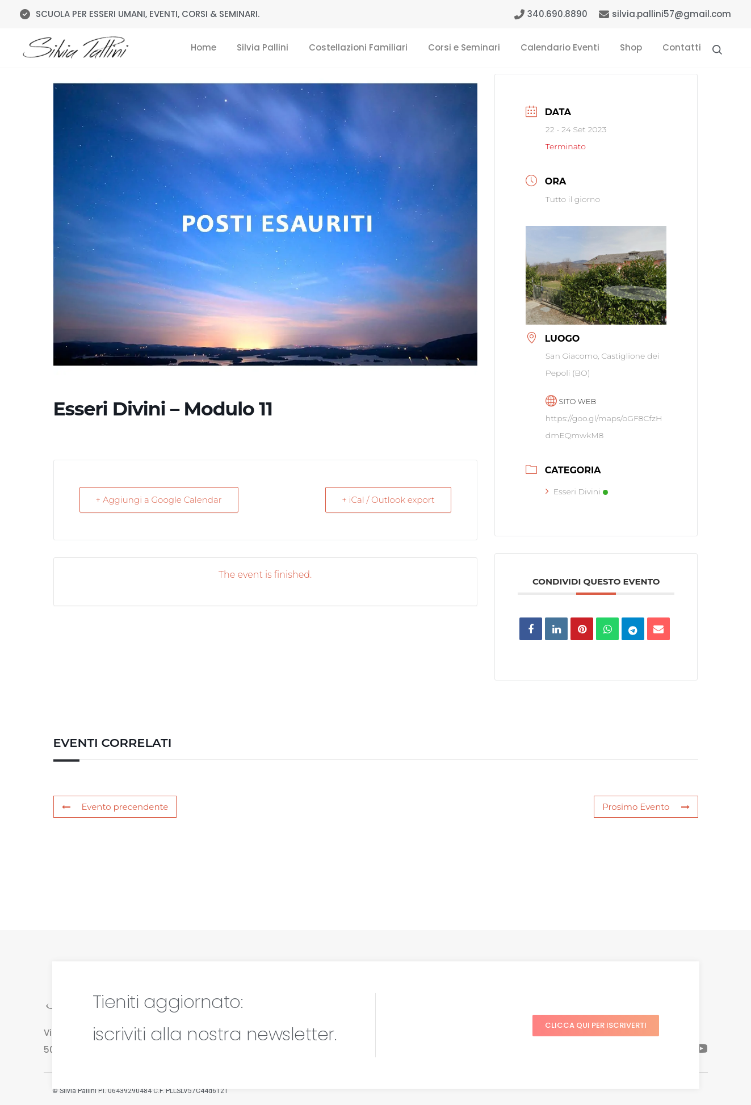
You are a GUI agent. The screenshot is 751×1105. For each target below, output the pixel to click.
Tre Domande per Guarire (507, 1051)
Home (203, 47)
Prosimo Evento (645, 806)
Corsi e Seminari (464, 47)
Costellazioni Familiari (358, 47)
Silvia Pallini (262, 47)
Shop (631, 47)
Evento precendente (115, 806)
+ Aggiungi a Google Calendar (159, 499)
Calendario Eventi (560, 47)
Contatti (681, 47)
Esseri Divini (577, 491)
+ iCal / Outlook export (388, 499)
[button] (595, 980)
